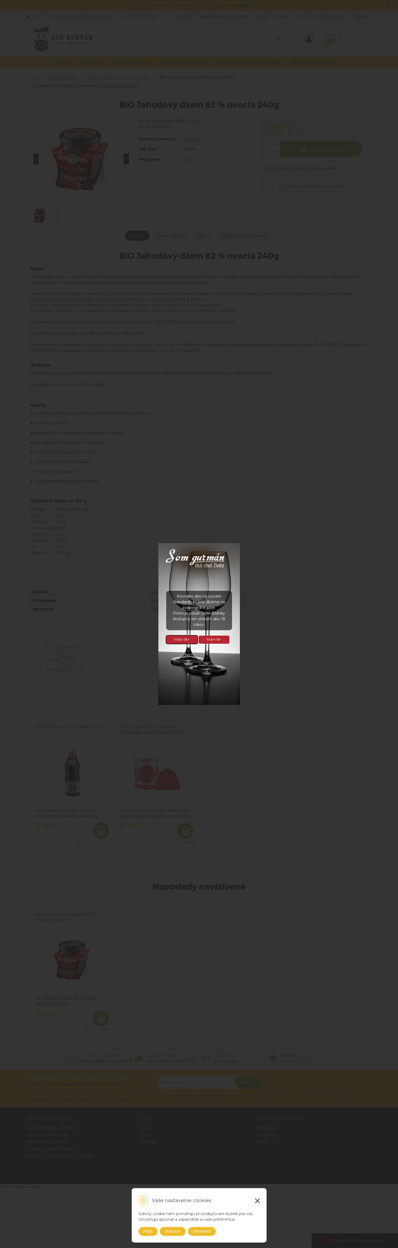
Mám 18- (214, 639)
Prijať (148, 1231)
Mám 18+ (181, 639)
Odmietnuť (202, 1231)
